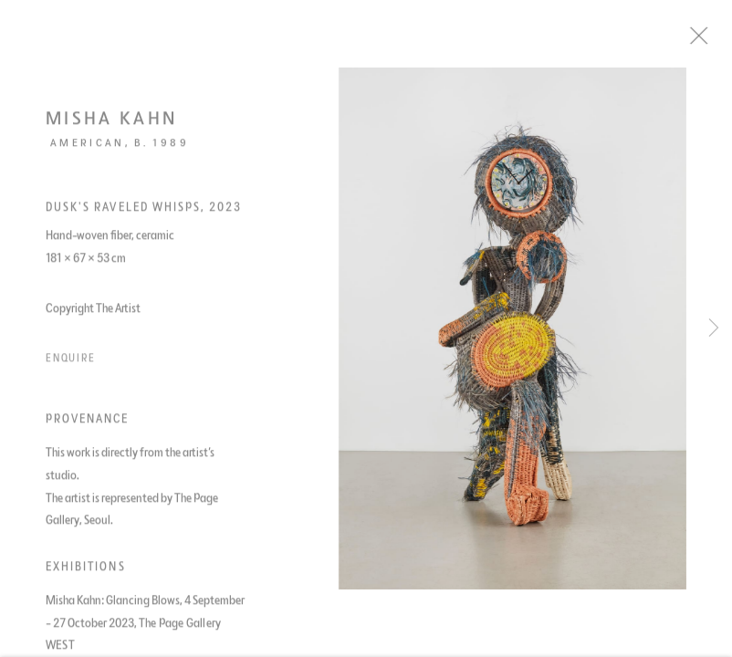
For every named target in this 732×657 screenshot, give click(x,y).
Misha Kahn (111, 124)
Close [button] (717, 41)
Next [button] (713, 328)
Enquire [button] (71, 365)
